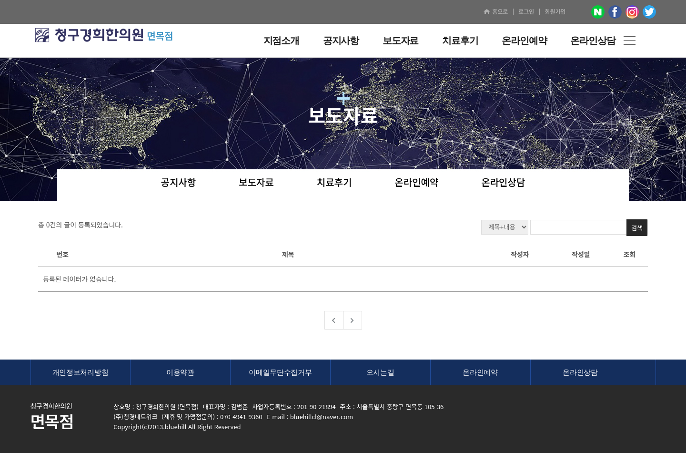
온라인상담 (503, 183)
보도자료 (256, 183)
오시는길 (380, 372)
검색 (637, 227)
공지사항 (178, 183)
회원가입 (555, 11)
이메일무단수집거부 (280, 372)
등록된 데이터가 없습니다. (79, 279)
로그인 (526, 11)
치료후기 (334, 183)
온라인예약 (416, 183)
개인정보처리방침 (80, 372)
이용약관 (180, 372)
